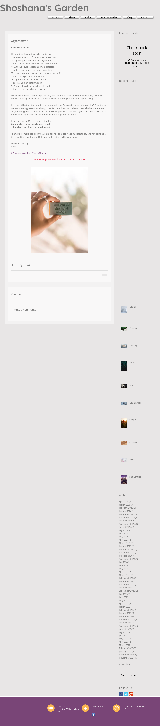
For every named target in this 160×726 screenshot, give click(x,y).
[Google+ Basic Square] (131, 694)
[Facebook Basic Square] (121, 694)
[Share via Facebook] (12, 265)
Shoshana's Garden (44, 8)
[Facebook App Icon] (93, 714)
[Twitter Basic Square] (126, 694)
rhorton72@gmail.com (68, 710)
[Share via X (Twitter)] (20, 265)
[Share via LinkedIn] (28, 265)
